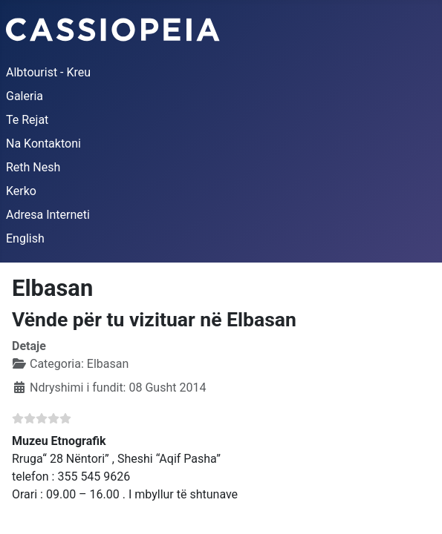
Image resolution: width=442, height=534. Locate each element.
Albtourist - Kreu (48, 72)
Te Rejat (27, 120)
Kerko (21, 191)
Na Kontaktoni (43, 143)
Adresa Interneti (48, 215)
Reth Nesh (33, 167)
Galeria (24, 96)
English (25, 238)
